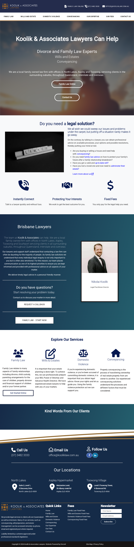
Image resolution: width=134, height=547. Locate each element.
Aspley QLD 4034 (63, 488)
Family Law (8, 16)
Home (48, 511)
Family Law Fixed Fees (76, 511)
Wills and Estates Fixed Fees (78, 514)
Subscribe (108, 522)
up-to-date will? (102, 163)
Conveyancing (73, 16)
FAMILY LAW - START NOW (34, 318)
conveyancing (83, 154)
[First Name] (111, 511)
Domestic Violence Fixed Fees (79, 517)
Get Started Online (18, 391)
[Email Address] (111, 516)
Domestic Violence (51, 16)
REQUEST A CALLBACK (34, 302)
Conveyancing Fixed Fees (77, 520)
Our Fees (110, 16)
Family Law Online (67, 82)
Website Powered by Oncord (56, 544)
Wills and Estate (28, 16)
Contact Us (125, 16)
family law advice (92, 157)
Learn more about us (83, 174)
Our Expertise (93, 16)
